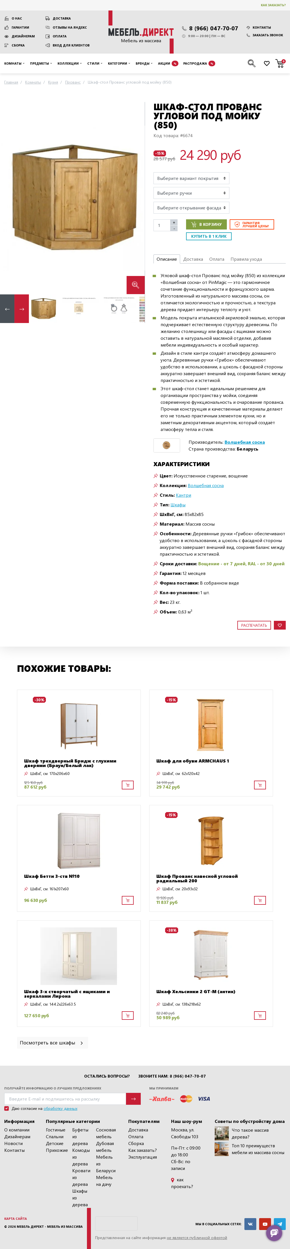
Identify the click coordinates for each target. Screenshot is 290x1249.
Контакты (259, 27)
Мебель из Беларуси (106, 1163)
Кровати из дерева (81, 1177)
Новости (13, 1143)
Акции (168, 63)
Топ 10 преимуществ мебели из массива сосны (249, 1149)
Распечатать (254, 625)
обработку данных (60, 1108)
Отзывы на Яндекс (70, 27)
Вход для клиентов (71, 45)
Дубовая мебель (105, 1146)
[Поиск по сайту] (252, 63)
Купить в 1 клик (209, 236)
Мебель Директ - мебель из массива (50, 1226)
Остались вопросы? (107, 1076)
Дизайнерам (23, 36)
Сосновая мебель (106, 1133)
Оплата (60, 36)
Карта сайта (15, 1218)
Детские (54, 1143)
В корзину (206, 224)
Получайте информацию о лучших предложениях (52, 1088)
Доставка (62, 18)
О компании (16, 1130)
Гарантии (20, 27)
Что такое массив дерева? (242, 1133)
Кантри (183, 495)
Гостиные (55, 1130)
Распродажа (199, 63)
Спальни (54, 1136)
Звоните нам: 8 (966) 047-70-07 (172, 1076)
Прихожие (57, 1150)
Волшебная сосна (206, 485)
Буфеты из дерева (80, 1136)
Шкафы (177, 504)
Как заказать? (273, 5)
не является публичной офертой (197, 1237)
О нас (17, 18)
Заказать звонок (265, 35)
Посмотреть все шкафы (52, 1042)
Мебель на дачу (104, 1180)
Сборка (18, 45)
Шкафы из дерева (80, 1197)
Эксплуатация (142, 1157)
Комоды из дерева (81, 1157)
